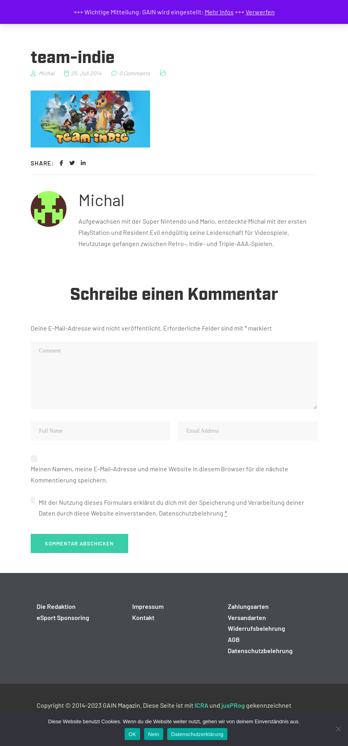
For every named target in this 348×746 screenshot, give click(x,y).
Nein (153, 734)
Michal (101, 199)
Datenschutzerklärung (197, 734)
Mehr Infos (219, 12)
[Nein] (338, 729)
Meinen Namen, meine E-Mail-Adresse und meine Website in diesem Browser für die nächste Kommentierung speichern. (159, 474)
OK (132, 734)
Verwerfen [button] (260, 12)
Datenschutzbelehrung (191, 513)
